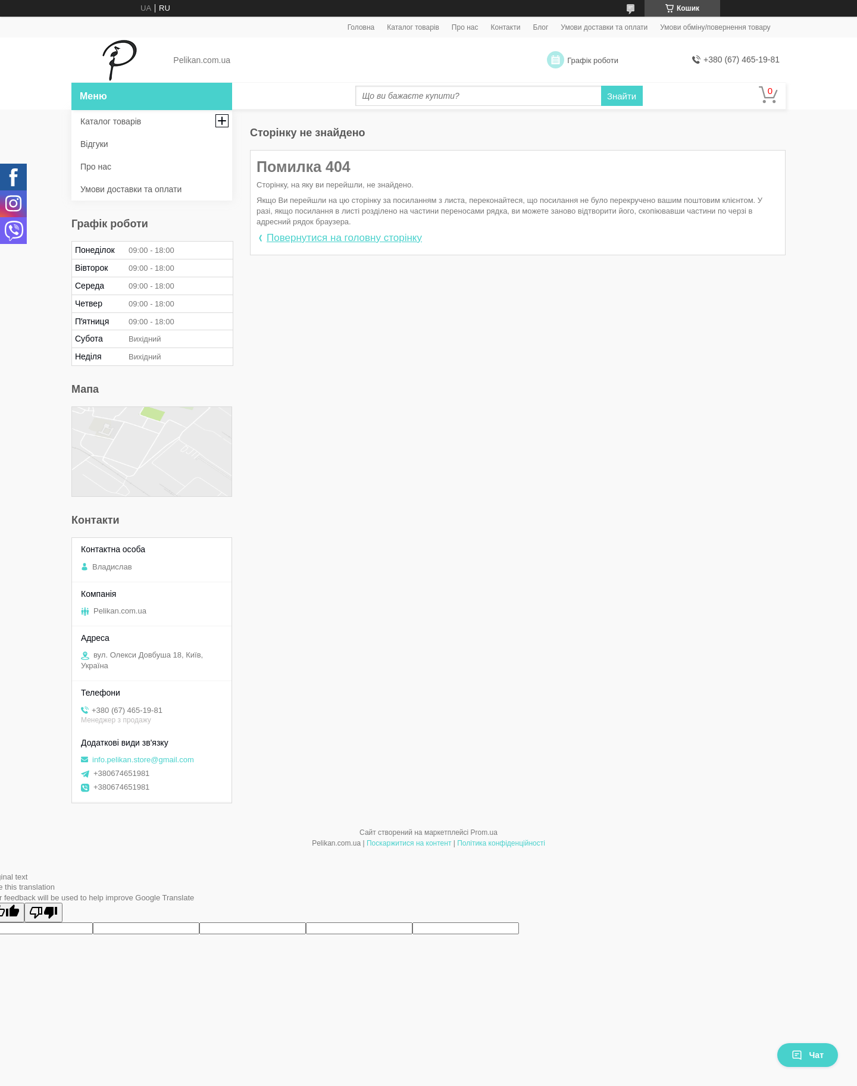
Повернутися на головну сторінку (344, 237)
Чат (808, 1055)
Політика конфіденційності (501, 843)
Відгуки (94, 144)
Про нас (465, 27)
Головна (361, 27)
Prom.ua (484, 832)
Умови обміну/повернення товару (715, 27)
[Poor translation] (43, 912)
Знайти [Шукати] (621, 96)
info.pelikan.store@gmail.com (143, 759)
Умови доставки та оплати (604, 27)
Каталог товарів (413, 27)
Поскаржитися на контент (409, 843)
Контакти (505, 27)
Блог (540, 27)
